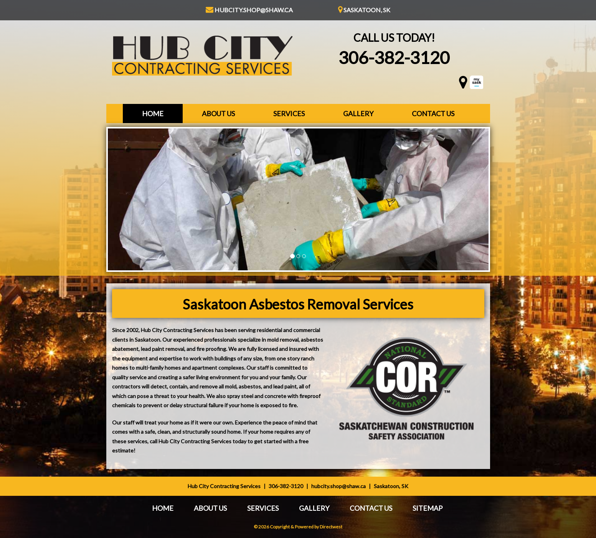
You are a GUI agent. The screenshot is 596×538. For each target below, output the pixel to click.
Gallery (358, 113)
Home (152, 113)
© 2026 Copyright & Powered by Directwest (298, 527)
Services (289, 113)
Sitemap (427, 508)
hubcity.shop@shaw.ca (249, 9)
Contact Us (433, 113)
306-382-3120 (394, 57)
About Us (218, 113)
